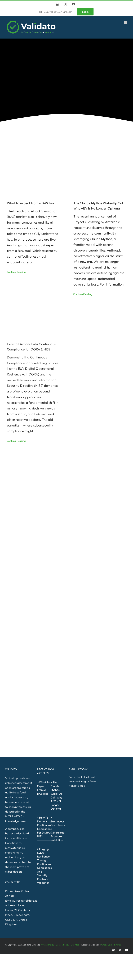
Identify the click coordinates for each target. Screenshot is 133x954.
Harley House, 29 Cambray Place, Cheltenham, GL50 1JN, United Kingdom (17, 914)
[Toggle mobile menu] (126, 22)
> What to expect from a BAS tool (43, 788)
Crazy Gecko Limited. (111, 944)
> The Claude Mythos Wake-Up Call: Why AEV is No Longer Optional (56, 795)
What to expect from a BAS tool (31, 203)
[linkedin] (113, 950)
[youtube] (126, 950)
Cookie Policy (62, 944)
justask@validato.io (25, 900)
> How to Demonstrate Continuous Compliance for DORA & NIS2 (45, 827)
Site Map (75, 944)
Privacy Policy (47, 944)
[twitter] (120, 950)
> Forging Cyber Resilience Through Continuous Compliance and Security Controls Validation (44, 865)
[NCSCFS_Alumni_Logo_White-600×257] (46, 892)
